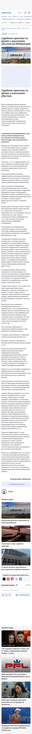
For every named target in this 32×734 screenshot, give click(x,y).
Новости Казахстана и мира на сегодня (11, 28)
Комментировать (25, 595)
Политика (4, 16)
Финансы (15, 16)
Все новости (26, 28)
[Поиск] (25, 12)
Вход (29, 585)
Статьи (21, 16)
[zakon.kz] (6, 12)
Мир (9, 16)
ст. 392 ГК (12, 162)
